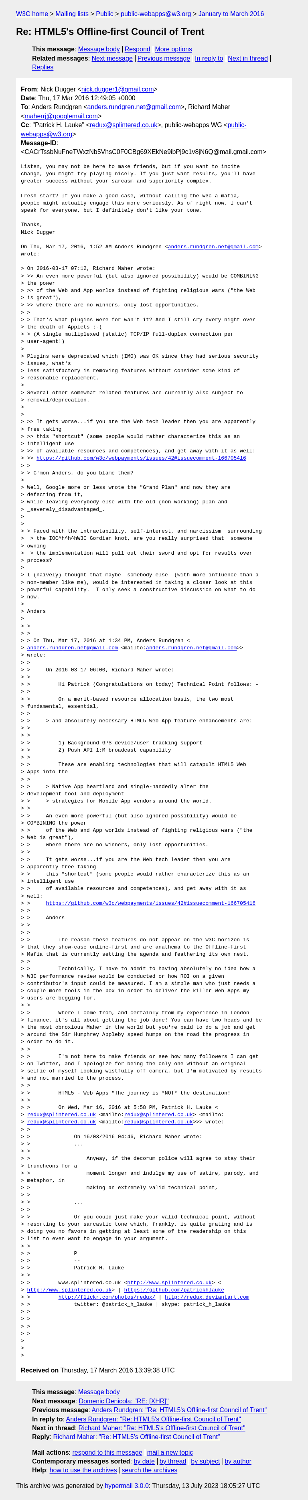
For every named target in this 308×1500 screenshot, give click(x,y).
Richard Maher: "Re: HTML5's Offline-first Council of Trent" (162, 1428)
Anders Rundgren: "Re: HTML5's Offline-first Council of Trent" (179, 1410)
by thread (173, 1461)
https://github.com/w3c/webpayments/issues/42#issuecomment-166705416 (141, 458)
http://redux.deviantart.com (207, 1297)
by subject (205, 1461)
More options (173, 49)
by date (144, 1461)
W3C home (32, 13)
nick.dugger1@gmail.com (117, 89)
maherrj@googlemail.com (61, 116)
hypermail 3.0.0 (126, 1485)
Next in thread (248, 58)
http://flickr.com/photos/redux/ (107, 1297)
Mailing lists (72, 13)
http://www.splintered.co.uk (169, 1283)
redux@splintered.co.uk (123, 125)
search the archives (150, 1470)
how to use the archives (83, 1470)
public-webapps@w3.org (156, 13)
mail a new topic (170, 1452)
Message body (99, 49)
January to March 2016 (231, 13)
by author (238, 1461)
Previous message (164, 58)
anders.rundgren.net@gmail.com (134, 106)
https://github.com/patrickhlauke (174, 1290)
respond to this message (107, 1452)
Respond (137, 49)
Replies (42, 67)
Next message (112, 58)
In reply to (209, 58)
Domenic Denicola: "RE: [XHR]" (124, 1401)
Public (104, 13)
